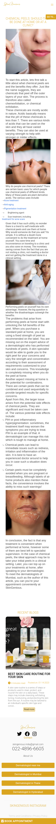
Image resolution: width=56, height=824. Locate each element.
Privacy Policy (40, 816)
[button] (52, 5)
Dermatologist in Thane (28, 783)
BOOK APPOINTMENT (17, 821)
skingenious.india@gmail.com (28, 744)
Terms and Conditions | (21, 816)
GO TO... (51, 17)
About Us (28, 755)
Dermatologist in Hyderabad (28, 792)
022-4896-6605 (28, 748)
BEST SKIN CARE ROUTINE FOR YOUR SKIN (29, 675)
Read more (29, 709)
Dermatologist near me (28, 765)
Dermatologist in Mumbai (28, 774)
